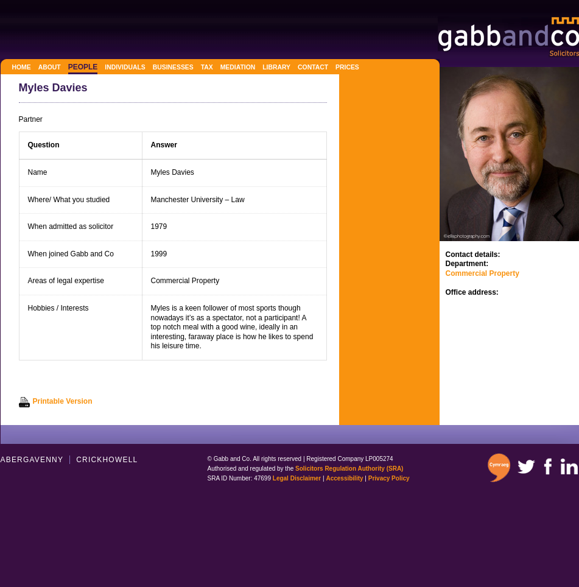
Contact (313, 67)
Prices (347, 67)
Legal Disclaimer (297, 478)
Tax (207, 67)
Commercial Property (482, 273)
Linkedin (569, 466)
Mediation (238, 67)
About (49, 67)
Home (21, 67)
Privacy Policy (389, 478)
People (83, 67)
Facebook (547, 466)
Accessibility (344, 478)
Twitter (526, 466)
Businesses (173, 67)
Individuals (125, 67)
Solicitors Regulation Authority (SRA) (349, 468)
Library (276, 67)
